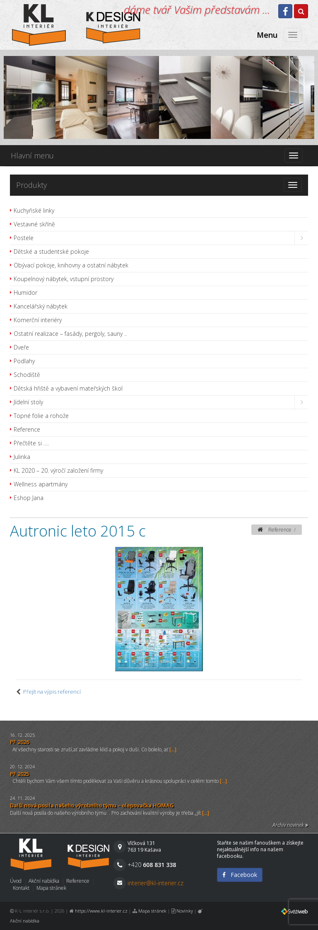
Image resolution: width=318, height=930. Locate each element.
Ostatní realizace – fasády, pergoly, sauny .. (70, 334)
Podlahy (24, 361)
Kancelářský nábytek (40, 306)
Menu (267, 35)
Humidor (25, 292)
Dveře (21, 347)
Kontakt (21, 887)
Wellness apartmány (40, 484)
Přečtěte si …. (31, 443)
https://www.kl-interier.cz (101, 911)
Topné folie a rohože (41, 416)
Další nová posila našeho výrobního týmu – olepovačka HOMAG (92, 805)
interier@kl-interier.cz (155, 883)
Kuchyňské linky (34, 210)
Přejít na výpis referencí (52, 691)
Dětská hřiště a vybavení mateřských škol (68, 388)
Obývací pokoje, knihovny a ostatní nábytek (71, 265)
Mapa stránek (51, 887)
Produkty (31, 185)
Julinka (22, 457)
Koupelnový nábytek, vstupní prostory (63, 279)
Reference (27, 429)
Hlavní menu (32, 155)
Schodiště (27, 375)
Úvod (16, 880)
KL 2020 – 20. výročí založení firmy (58, 470)
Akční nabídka (44, 880)
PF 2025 (19, 773)
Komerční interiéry (38, 320)
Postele (24, 238)
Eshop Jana (28, 498)
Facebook (239, 875)
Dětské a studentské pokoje (51, 251)
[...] (172, 749)
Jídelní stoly (28, 402)
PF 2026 (19, 741)
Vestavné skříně (34, 224)
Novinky (184, 911)
